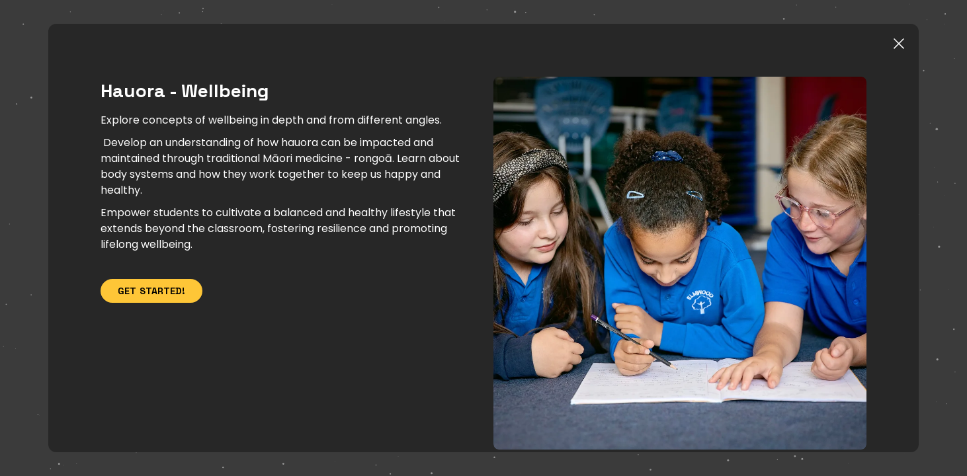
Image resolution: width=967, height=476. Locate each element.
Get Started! (167, 300)
